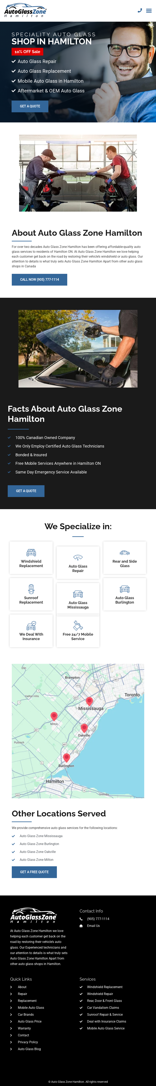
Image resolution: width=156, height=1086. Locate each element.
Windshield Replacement (31, 539)
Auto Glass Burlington (124, 575)
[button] (149, 11)
